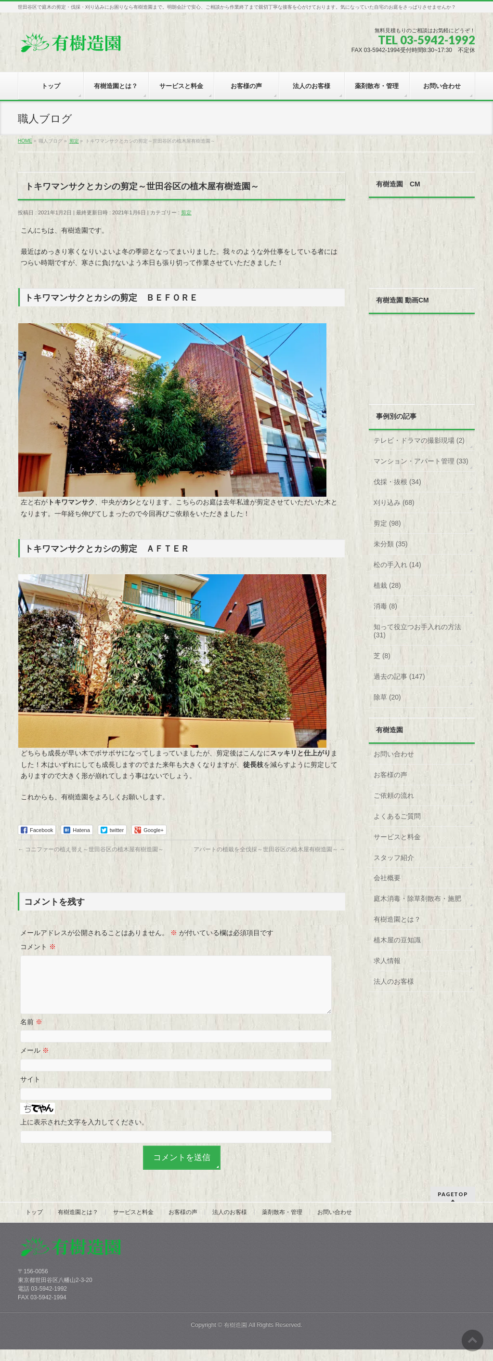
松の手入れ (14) (397, 564)
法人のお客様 (394, 981)
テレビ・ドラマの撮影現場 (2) (419, 440)
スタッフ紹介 (394, 857)
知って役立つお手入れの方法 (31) (417, 631)
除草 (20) (387, 697)
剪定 (186, 212)
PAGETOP (453, 1205)
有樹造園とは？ (397, 919)
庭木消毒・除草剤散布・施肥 (417, 898)
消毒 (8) (385, 606)
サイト (30, 1091)
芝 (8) (382, 656)
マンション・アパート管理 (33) (421, 461)
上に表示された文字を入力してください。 (84, 1133)
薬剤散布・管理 (282, 1224)
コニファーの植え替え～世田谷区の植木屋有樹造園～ (91, 849)
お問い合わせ (394, 754)
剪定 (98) (387, 523)
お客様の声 (390, 775)
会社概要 (387, 878)
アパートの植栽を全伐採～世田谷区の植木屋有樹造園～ (269, 849)
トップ (34, 1224)
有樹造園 (235, 1336)
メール (34, 1062)
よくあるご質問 (397, 816)
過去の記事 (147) (399, 676)
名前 (31, 1033)
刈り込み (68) (394, 502)
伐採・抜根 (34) (397, 482)
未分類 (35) (391, 544)
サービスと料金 (397, 837)
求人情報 (387, 961)
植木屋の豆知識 (397, 940)
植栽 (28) (387, 585)
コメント (38, 947)
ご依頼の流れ (394, 795)
